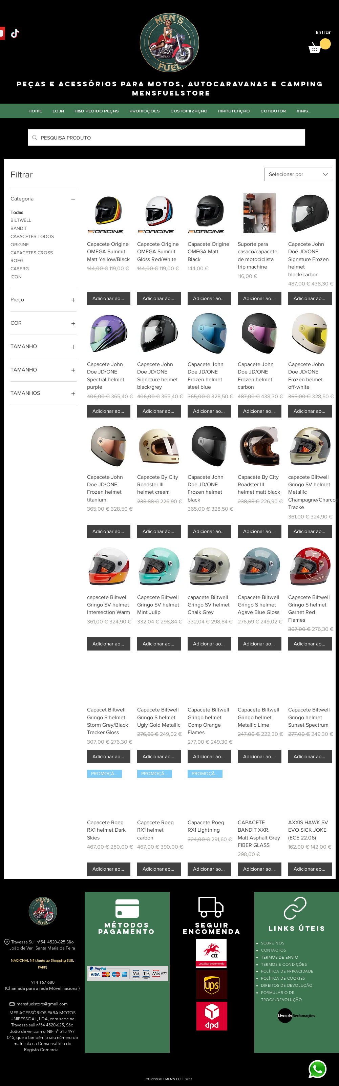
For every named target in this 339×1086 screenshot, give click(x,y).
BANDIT (18, 228)
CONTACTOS (273, 950)
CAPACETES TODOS (32, 236)
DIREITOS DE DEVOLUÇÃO (287, 985)
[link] (320, 45)
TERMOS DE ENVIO (280, 957)
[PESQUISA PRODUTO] (166, 137)
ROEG (16, 260)
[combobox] (298, 174)
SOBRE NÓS (272, 943)
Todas (16, 212)
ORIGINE (19, 244)
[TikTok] (15, 33)
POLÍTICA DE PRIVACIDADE (287, 971)
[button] (189, 111)
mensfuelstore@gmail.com (42, 1003)
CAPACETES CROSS (31, 252)
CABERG (19, 268)
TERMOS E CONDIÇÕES (284, 964)
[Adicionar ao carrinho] (109, 298)
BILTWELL (20, 219)
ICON (16, 276)
